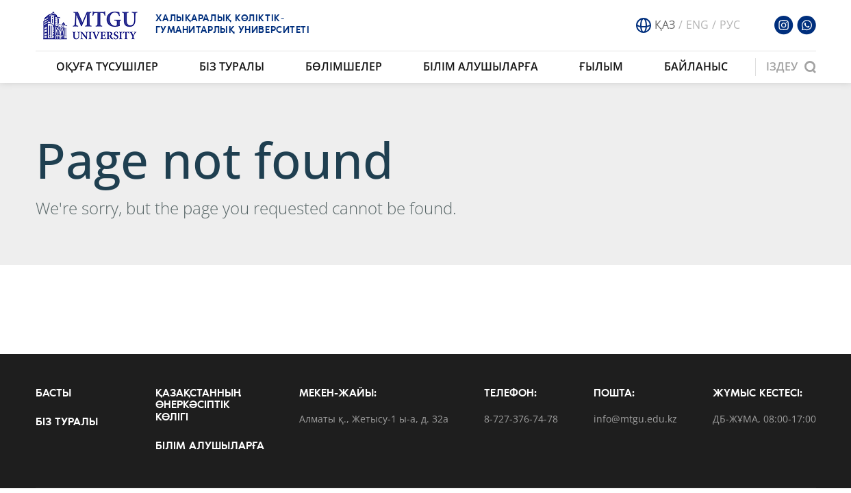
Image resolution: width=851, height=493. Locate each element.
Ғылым (601, 66)
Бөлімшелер (343, 66)
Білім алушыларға (480, 66)
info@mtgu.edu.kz (635, 419)
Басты (53, 393)
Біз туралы (231, 66)
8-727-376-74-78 (521, 419)
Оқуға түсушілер (107, 66)
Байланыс (696, 66)
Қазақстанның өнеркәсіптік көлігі (198, 405)
